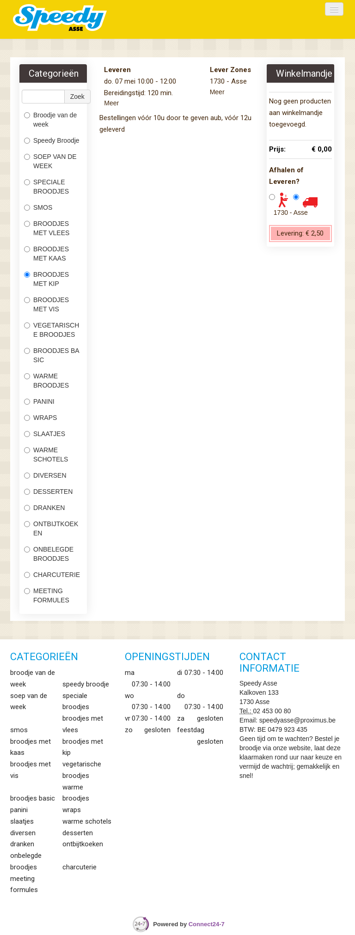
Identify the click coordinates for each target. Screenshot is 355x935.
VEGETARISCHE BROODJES (51, 330)
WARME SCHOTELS (46, 454)
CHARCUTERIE (53, 574)
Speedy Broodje (52, 140)
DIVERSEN (45, 475)
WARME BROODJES (47, 380)
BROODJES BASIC (52, 355)
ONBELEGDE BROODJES (48, 554)
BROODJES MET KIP (46, 279)
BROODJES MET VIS (46, 304)
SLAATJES (45, 433)
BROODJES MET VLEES (46, 228)
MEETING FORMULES (46, 595)
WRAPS (40, 417)
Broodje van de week (50, 119)
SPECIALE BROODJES (46, 186)
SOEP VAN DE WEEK (50, 161)
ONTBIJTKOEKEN (51, 528)
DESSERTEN (48, 491)
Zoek (77, 96)
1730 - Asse (291, 212)
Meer (111, 103)
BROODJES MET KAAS (46, 253)
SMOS (39, 207)
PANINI (39, 401)
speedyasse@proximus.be (297, 720)
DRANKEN (44, 507)
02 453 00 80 (272, 711)
